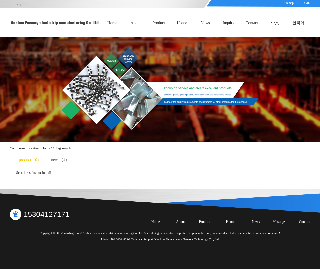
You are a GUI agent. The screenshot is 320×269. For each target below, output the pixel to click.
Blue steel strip (172, 233)
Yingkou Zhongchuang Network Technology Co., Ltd (186, 239)
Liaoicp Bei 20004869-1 (115, 239)
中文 (275, 23)
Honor (182, 23)
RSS (298, 3)
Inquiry (228, 23)
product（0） (30, 160)
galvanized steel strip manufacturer (232, 233)
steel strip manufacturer (196, 233)
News (205, 23)
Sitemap (289, 3)
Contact (252, 23)
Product (159, 23)
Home (112, 23)
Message (279, 222)
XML (306, 3)
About (136, 23)
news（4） (60, 160)
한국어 (298, 23)
